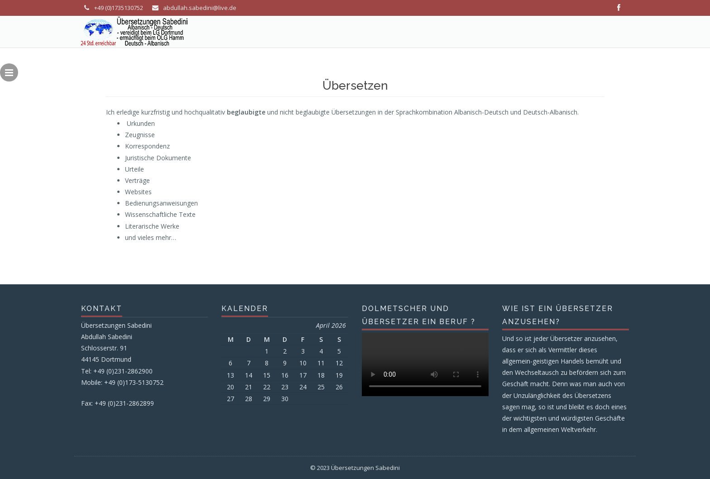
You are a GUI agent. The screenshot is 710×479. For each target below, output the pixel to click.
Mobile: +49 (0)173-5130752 (122, 382)
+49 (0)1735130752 (118, 8)
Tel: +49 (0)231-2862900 (117, 371)
